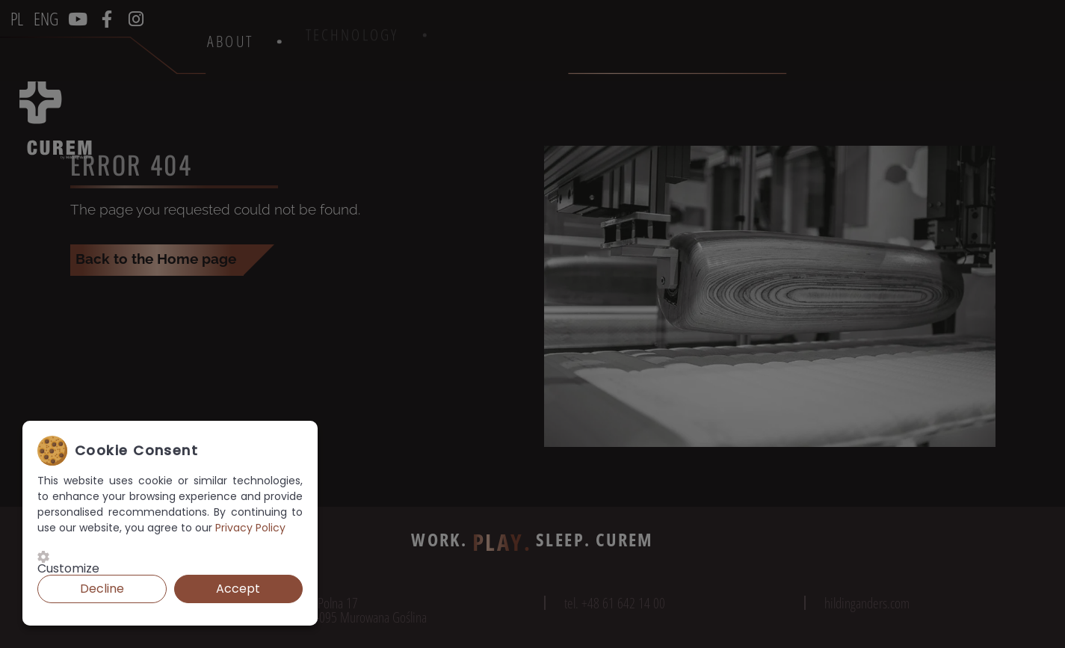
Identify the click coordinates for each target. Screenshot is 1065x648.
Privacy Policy (250, 527)
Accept (238, 588)
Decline (102, 588)
